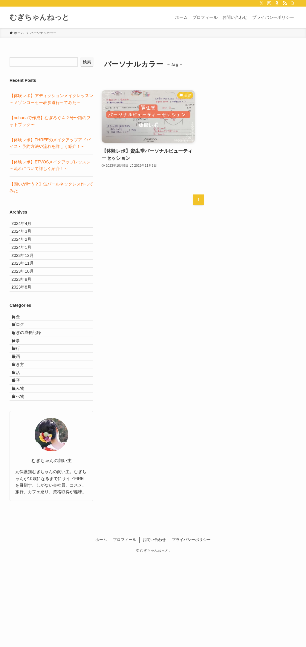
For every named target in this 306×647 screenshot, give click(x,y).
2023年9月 (26, 312)
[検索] (292, 3)
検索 (87, 61)
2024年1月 (26, 262)
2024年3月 (26, 238)
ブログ (23, 371)
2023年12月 (27, 275)
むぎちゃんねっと (39, 17)
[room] (277, 3)
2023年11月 (27, 287)
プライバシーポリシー (191, 628)
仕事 (21, 396)
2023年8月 (26, 325)
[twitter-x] (261, 3)
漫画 (21, 420)
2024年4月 (26, 225)
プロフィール (124, 628)
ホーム (101, 628)
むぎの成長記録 (31, 383)
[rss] (285, 3)
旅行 (21, 408)
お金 (21, 358)
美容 (21, 458)
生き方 (23, 433)
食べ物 (23, 483)
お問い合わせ (154, 628)
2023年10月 (27, 300)
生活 (21, 445)
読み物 (23, 470)
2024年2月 (26, 250)
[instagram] (269, 3)
